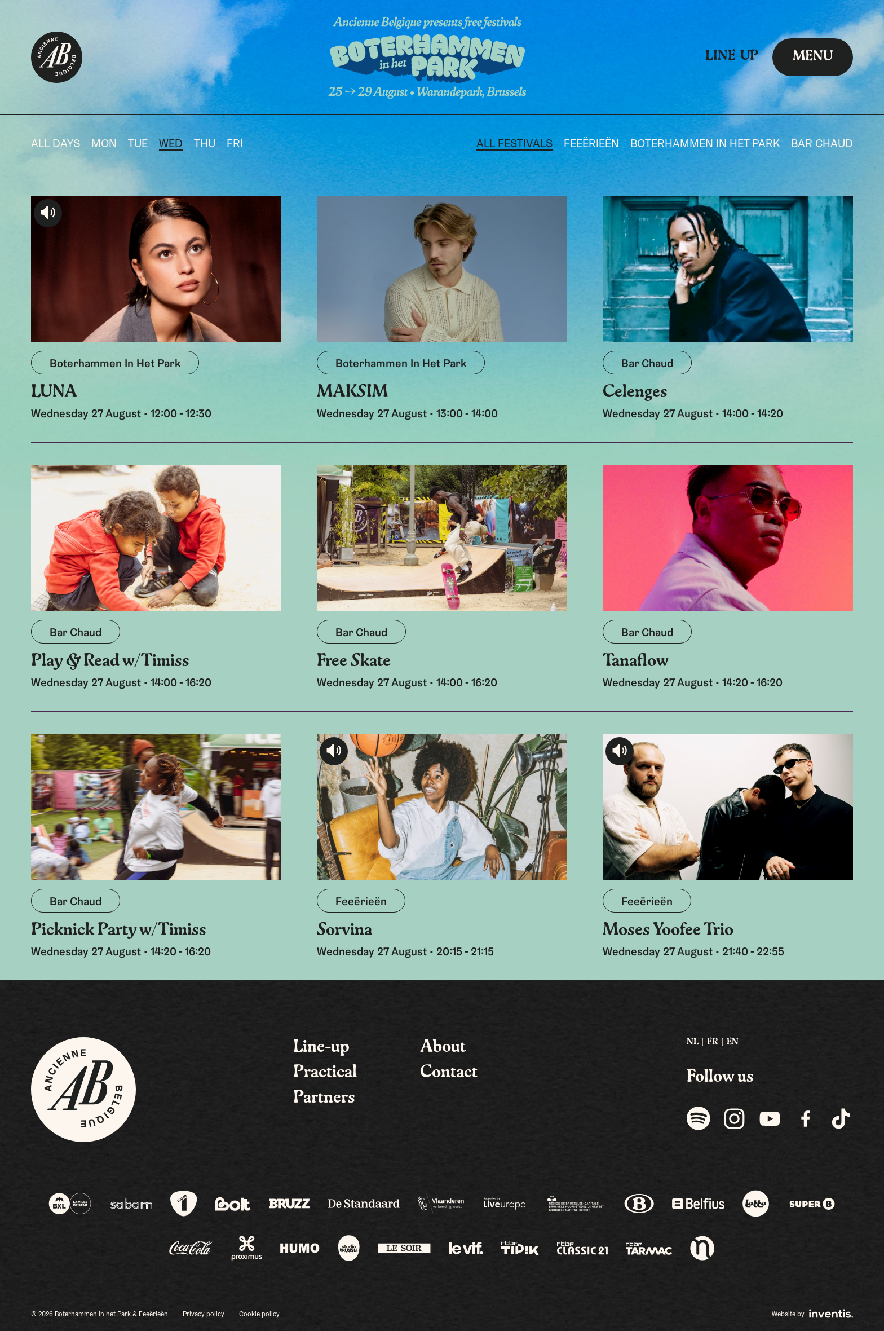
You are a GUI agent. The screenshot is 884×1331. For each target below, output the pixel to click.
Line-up (731, 56)
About (443, 1047)
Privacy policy (203, 1314)
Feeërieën (591, 144)
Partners (324, 1098)
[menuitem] (693, 1042)
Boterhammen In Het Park (705, 144)
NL (693, 1042)
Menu (813, 57)
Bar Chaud (822, 144)
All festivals (514, 144)
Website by (812, 1313)
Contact (449, 1072)
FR (712, 1042)
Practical (325, 1072)
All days (55, 144)
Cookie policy (259, 1314)
